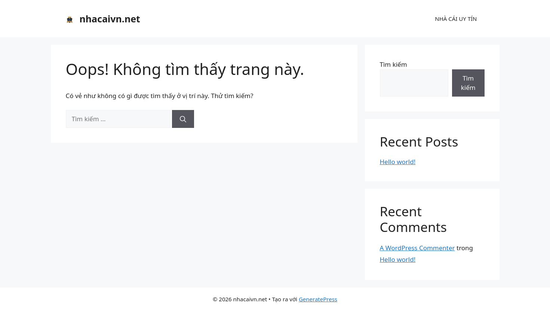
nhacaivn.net (110, 18)
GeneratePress (318, 299)
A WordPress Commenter (417, 248)
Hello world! (398, 161)
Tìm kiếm (393, 64)
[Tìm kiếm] (183, 119)
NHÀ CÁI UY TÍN (456, 18)
